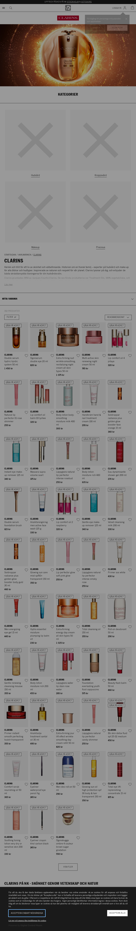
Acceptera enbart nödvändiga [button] (27, 913)
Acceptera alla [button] (117, 913)
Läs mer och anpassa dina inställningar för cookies (27, 921)
